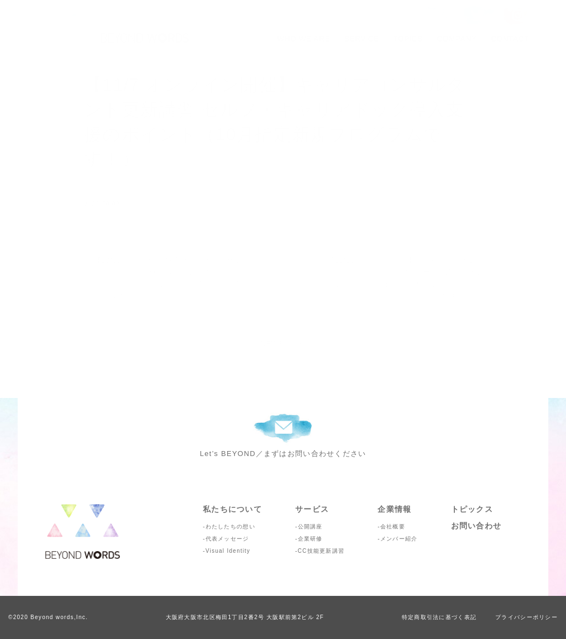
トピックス (472, 509)
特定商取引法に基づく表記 (439, 617)
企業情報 (394, 509)
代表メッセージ (227, 539)
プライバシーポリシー (526, 617)
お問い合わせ (476, 525)
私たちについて (232, 509)
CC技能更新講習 (321, 551)
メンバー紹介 (399, 539)
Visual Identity (228, 551)
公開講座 (310, 526)
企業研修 (310, 539)
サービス (312, 509)
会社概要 (392, 526)
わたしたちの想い (230, 526)
